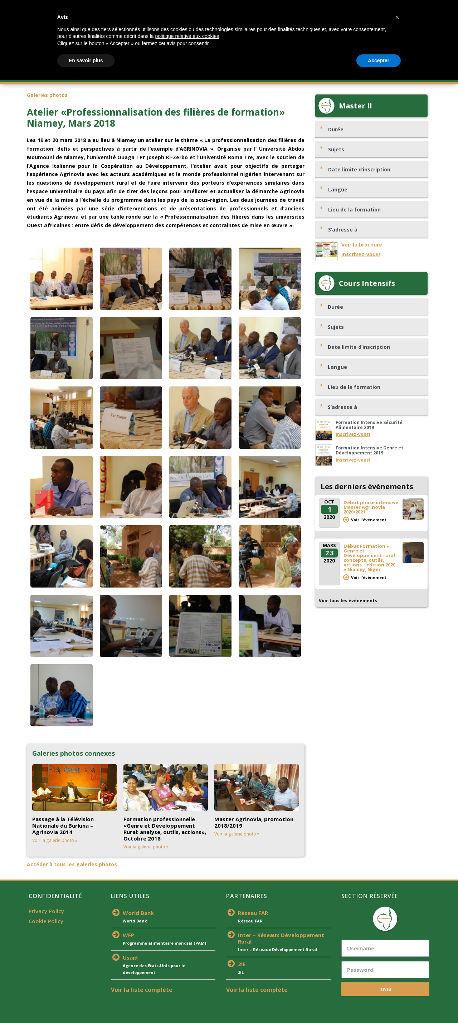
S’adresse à (342, 229)
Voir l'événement (368, 519)
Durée (336, 129)
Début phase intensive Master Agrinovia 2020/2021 (371, 507)
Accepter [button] (378, 1003)
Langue (337, 189)
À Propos (71, 75)
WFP (128, 935)
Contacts (389, 75)
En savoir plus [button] (86, 1003)
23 (329, 553)
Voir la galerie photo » (54, 840)
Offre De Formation (121, 75)
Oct (329, 501)
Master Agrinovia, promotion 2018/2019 (253, 822)
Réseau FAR (253, 912)
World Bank (138, 912)
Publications (318, 75)
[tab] (371, 129)
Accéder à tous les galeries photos (72, 864)
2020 (329, 516)
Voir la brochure (361, 244)
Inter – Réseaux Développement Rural (281, 938)
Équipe (235, 75)
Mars (329, 545)
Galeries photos (47, 95)
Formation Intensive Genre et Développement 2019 (369, 450)
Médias (357, 75)
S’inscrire (169, 75)
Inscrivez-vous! (360, 254)
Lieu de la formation (354, 209)
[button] (397, 960)
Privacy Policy (46, 911)
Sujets (336, 149)
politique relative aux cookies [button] (187, 979)
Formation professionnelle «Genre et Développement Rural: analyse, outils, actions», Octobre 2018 (164, 828)
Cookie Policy (46, 921)
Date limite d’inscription (359, 169)
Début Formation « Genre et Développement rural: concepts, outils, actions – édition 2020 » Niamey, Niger (370, 558)
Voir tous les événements (348, 601)
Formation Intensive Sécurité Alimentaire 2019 (369, 424)
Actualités (203, 75)
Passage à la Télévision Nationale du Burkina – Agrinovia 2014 (63, 825)
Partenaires (272, 75)
